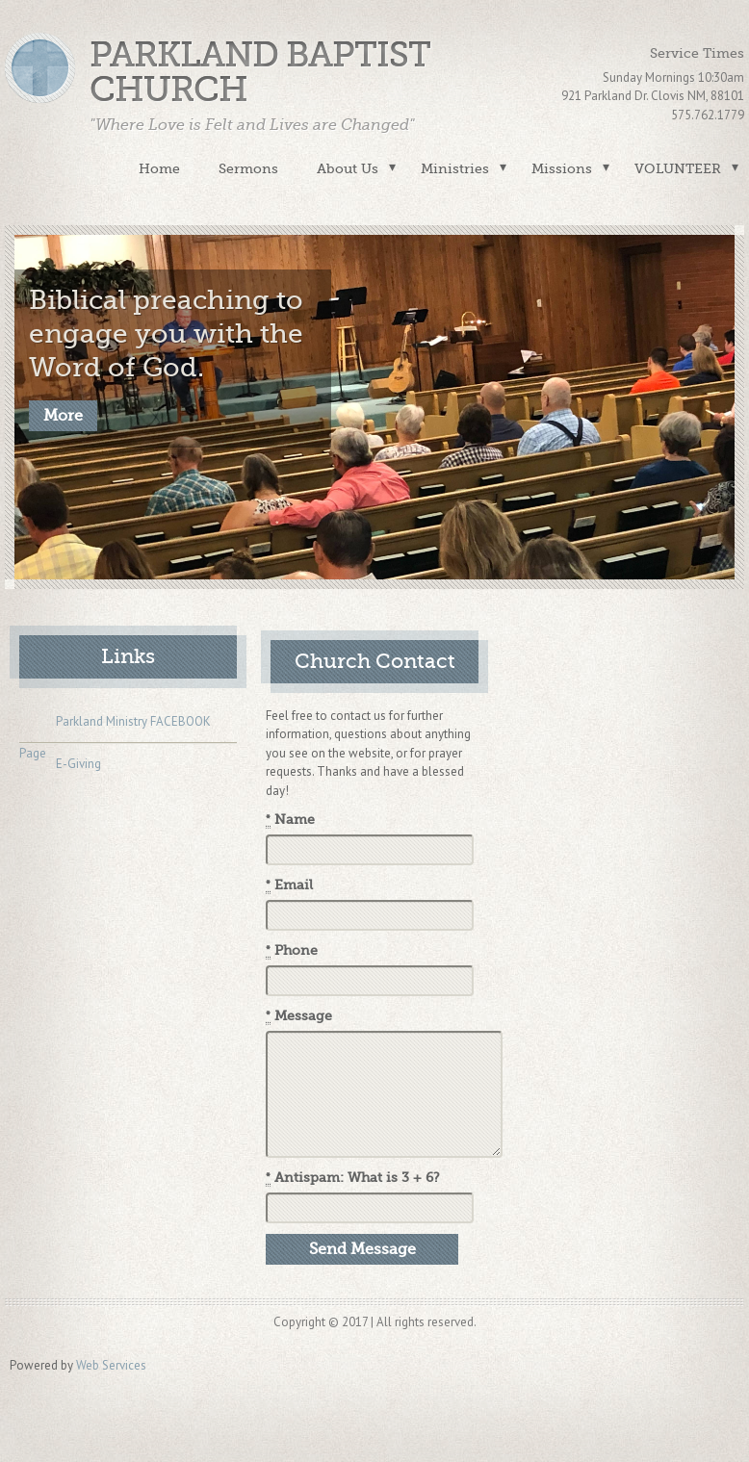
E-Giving (60, 765)
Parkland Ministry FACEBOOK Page (115, 724)
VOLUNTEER (677, 168)
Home (159, 168)
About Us (347, 168)
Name (290, 820)
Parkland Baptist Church (260, 73)
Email (289, 885)
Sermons (248, 168)
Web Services (111, 1365)
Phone (292, 951)
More (63, 415)
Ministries (455, 168)
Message (299, 1016)
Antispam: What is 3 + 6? (353, 1178)
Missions (561, 168)
